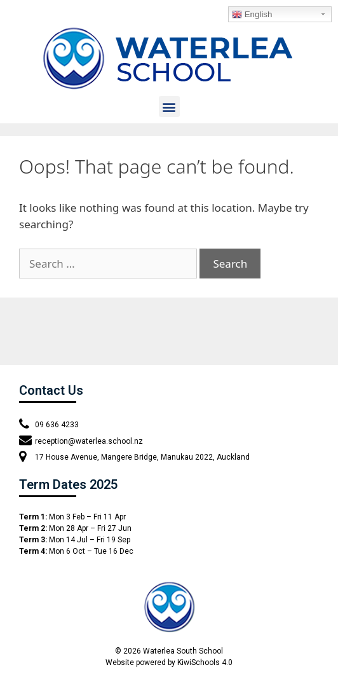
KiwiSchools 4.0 (205, 662)
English (252, 15)
